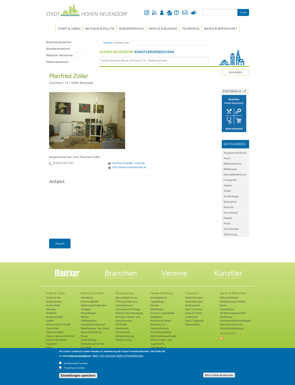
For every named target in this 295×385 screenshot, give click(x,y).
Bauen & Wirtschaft (220, 28)
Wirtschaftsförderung (231, 328)
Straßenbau (226, 317)
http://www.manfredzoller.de (129, 167)
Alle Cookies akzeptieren (219, 375)
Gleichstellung (88, 339)
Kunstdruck (231, 212)
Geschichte (52, 328)
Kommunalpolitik (89, 301)
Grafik (227, 190)
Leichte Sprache (169, 10)
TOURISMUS (190, 28)
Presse (193, 10)
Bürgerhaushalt (54, 317)
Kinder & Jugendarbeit (162, 313)
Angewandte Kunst (235, 152)
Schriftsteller (231, 229)
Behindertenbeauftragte (163, 336)
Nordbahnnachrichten (92, 343)
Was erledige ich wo (126, 297)
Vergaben (86, 309)
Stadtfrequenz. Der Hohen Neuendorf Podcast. (95, 330)
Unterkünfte (191, 317)
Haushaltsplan (88, 313)
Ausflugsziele (192, 305)
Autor (227, 158)
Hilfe (176, 10)
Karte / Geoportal (194, 320)
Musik (227, 223)
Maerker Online (124, 339)
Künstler (228, 273)
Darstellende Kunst (235, 174)
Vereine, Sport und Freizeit (60, 336)
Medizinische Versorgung (129, 313)
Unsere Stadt (53, 305)
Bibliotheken (156, 309)
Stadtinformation (194, 297)
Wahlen (85, 317)
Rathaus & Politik (99, 28)
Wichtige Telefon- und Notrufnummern (128, 319)
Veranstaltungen (194, 301)
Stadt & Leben (69, 28)
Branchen (121, 273)
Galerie (228, 185)
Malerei (228, 218)
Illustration (230, 201)
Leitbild (50, 320)
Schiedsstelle (123, 332)
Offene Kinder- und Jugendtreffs (161, 341)
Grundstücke (227, 309)
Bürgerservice (131, 28)
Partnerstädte (192, 324)
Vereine (174, 273)
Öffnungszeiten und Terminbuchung (126, 303)
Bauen (223, 305)
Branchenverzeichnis (58, 42)
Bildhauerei (230, 169)
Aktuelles (51, 309)
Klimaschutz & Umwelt (58, 324)
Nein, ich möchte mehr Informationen (117, 355)
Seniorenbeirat (158, 347)
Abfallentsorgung (125, 336)
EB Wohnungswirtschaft (233, 313)
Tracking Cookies (74, 367)
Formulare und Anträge (128, 309)
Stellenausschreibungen (93, 305)
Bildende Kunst (232, 163)
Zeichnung (230, 234)
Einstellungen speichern (78, 375)
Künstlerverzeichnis (58, 48)
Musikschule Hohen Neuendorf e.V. (160, 322)
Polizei (49, 347)
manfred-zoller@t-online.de (128, 163)
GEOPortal (121, 324)
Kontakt (184, 10)
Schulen (154, 305)
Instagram (146, 10)
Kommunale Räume (56, 339)
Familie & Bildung (162, 28)
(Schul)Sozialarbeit (160, 332)
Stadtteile (51, 313)
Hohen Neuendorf (137, 52)
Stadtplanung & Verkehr (233, 301)
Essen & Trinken (193, 313)
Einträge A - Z (234, 91)
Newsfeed (154, 10)
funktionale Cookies (76, 363)
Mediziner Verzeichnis (59, 55)
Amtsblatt (86, 347)
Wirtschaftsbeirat (229, 297)
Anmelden (162, 10)
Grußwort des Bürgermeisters (54, 299)
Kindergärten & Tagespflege (158, 299)
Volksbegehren (89, 320)
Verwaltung (87, 297)
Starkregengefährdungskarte (234, 320)
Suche (243, 12)
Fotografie (230, 180)
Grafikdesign (231, 196)
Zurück (60, 243)
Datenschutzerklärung (80, 356)
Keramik (228, 207)
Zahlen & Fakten (55, 332)
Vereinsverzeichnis (57, 62)
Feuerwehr (51, 343)
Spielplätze (156, 317)
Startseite (108, 42)
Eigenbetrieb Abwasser (93, 324)
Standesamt (122, 328)
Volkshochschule (159, 328)
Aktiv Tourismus (193, 309)
